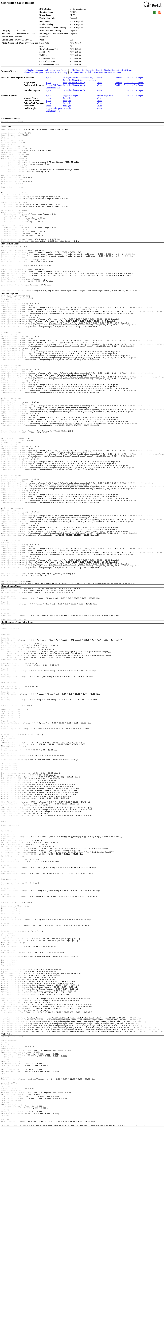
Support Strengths (70, 95)
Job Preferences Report (33, 72)
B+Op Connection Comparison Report (86, 70)
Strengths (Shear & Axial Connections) (79, 80)
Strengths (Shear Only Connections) (78, 77)
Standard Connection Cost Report (118, 70)
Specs (48, 77)
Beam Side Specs (53, 88)
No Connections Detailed (81, 72)
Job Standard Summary (33, 70)
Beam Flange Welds (105, 95)
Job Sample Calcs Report (56, 70)
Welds (99, 77)
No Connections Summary (56, 72)
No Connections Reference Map (107, 72)
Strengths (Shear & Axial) (74, 82)
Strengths (67, 98)
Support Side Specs (54, 85)
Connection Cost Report (134, 77)
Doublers (118, 77)
